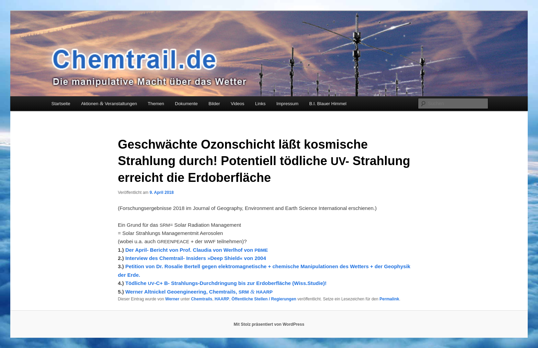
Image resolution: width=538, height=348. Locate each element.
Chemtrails (201, 299)
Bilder (214, 103)
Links (260, 103)
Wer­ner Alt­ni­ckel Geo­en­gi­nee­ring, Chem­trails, (198, 292)
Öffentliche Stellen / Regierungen (264, 299)
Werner (172, 299)
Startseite (60, 103)
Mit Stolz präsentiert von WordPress (269, 324)
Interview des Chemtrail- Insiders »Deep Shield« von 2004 (195, 258)
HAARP (221, 299)
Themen (156, 103)
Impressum (287, 103)
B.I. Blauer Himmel (327, 103)
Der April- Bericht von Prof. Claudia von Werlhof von (196, 250)
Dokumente (186, 103)
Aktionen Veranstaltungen (109, 103)
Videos (238, 103)
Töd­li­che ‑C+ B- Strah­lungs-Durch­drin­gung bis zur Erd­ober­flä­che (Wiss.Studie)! (226, 283)
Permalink (389, 299)
